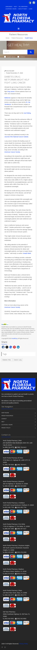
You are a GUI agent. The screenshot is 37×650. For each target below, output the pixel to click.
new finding (27, 113)
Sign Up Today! (22, 8)
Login (30, 8)
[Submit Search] (30, 52)
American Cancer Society (12, 152)
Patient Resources (17, 38)
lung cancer (11, 91)
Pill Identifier (23, 6)
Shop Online (5, 412)
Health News (9, 57)
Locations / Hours (10, 8)
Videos (21, 57)
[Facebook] (30, 2)
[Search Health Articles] (15, 52)
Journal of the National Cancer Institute (16, 137)
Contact (4, 418)
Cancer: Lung (18, 360)
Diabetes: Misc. (6, 360)
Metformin (7, 98)
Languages (8, 6)
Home (7, 38)
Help (15, 6)
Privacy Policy (5, 427)
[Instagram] (33, 2)
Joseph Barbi (27, 253)
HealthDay (14, 338)
